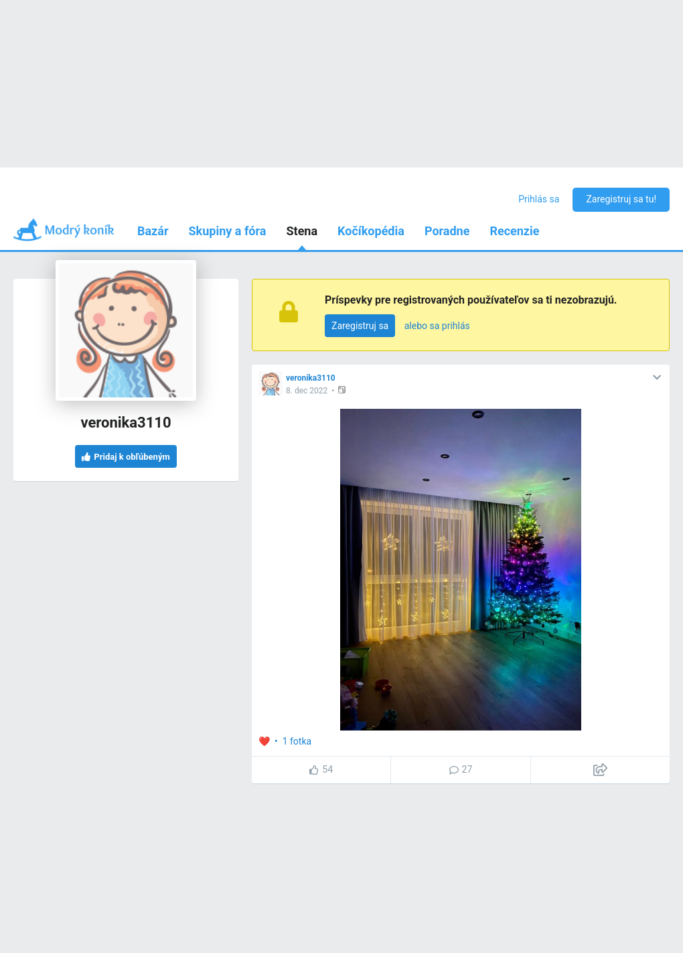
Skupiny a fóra (228, 231)
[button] (343, 389)
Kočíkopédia (370, 231)
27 (461, 769)
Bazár (153, 231)
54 (321, 769)
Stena (301, 231)
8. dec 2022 (306, 390)
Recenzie (514, 231)
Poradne (447, 231)
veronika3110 (310, 378)
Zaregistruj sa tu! (621, 199)
